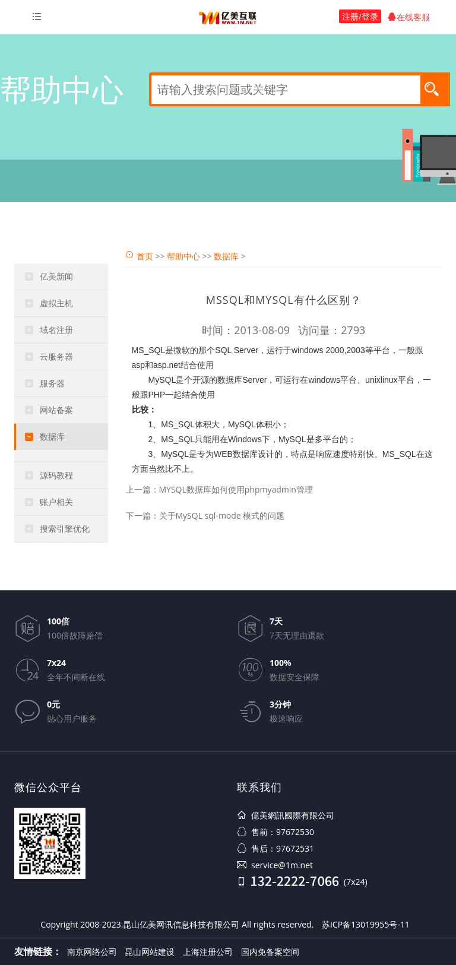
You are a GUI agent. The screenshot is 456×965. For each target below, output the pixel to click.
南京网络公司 (92, 951)
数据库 (52, 436)
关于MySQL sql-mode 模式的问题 (222, 515)
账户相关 (56, 501)
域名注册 (56, 329)
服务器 (52, 383)
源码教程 (56, 475)
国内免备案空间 (270, 951)
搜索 (435, 88)
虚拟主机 (56, 303)
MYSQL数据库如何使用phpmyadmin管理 (236, 489)
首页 (145, 256)
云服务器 (56, 356)
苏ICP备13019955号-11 (366, 924)
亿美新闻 (56, 276)
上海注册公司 (208, 951)
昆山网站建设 (150, 951)
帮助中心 (183, 256)
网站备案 (56, 409)
